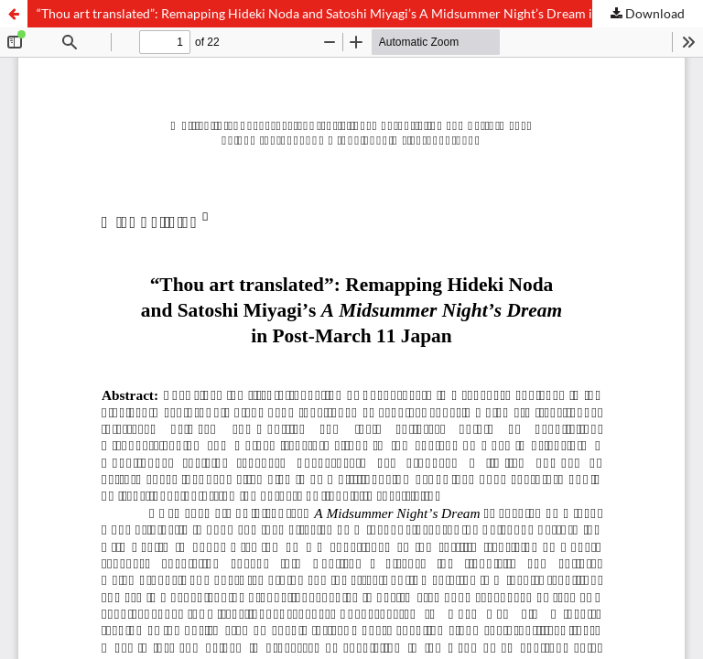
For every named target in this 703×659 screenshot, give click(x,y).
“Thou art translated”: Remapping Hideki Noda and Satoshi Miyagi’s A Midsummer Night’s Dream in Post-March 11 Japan (370, 13)
